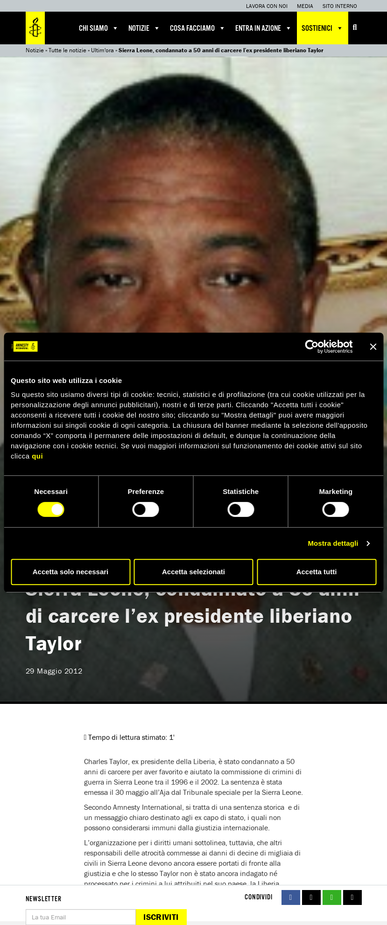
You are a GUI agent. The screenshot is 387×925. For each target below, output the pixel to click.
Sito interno (340, 5)
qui (37, 456)
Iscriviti (160, 916)
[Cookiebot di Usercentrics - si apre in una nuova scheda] (311, 347)
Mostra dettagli (333, 543)
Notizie (144, 28)
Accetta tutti (316, 572)
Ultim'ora (102, 50)
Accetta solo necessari (71, 572)
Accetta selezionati (193, 572)
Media (305, 5)
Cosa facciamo (198, 28)
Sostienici (323, 28)
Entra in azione (263, 28)
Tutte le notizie (67, 50)
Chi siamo (99, 28)
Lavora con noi (267, 5)
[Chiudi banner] (373, 346)
